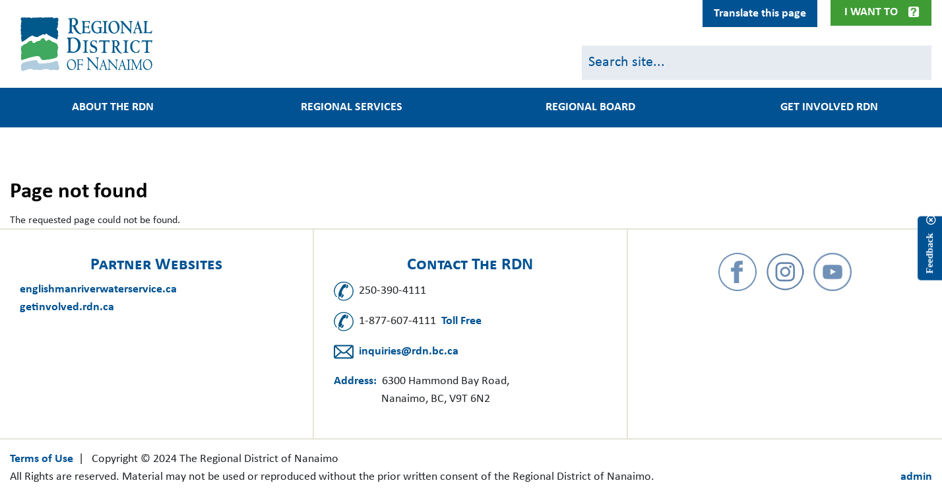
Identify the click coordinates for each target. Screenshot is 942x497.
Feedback (929, 253)
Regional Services (351, 108)
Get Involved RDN (829, 108)
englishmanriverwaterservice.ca (98, 289)
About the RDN (113, 108)
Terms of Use (41, 459)
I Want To (871, 12)
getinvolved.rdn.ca (67, 307)
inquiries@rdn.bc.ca (408, 351)
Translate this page (760, 13)
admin (916, 477)
